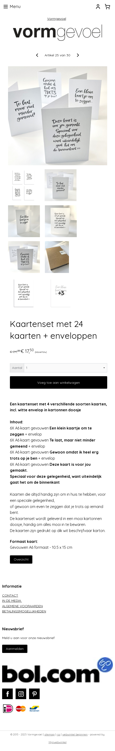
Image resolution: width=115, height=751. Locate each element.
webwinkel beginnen (75, 734)
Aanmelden (15, 649)
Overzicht (21, 559)
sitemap (49, 734)
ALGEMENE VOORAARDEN (22, 606)
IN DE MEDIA (12, 600)
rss (58, 734)
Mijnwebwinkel (58, 742)
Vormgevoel (56, 19)
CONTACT (10, 595)
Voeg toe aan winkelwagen (58, 382)
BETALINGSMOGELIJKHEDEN (24, 611)
